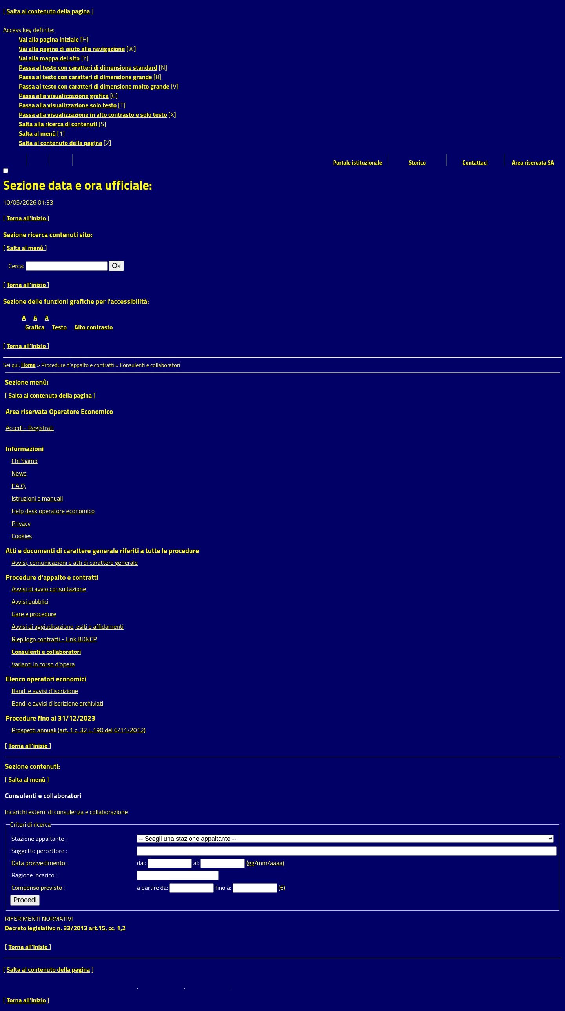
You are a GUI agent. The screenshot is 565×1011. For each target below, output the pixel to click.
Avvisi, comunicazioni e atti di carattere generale (74, 562)
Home (28, 365)
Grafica (34, 327)
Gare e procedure (33, 614)
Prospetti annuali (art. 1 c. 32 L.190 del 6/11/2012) (78, 730)
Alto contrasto (94, 327)
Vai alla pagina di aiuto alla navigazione (72, 48)
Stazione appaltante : (39, 838)
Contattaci (475, 162)
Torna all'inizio (27, 218)
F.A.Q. (18, 485)
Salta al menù (37, 133)
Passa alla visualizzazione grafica (64, 95)
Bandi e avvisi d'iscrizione (44, 690)
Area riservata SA (533, 162)
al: (197, 863)
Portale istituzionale (358, 162)
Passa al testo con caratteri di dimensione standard (88, 67)
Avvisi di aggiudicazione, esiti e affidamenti (67, 626)
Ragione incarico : (34, 875)
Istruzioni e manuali (37, 498)
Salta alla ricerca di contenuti (58, 124)
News (18, 473)
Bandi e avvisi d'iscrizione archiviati (57, 703)
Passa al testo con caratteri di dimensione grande (85, 77)
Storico (417, 162)
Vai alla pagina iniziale (49, 39)
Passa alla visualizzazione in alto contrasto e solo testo (93, 114)
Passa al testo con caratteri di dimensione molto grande (94, 86)
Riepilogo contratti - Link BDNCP (54, 639)
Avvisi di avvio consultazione (48, 589)
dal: (142, 863)
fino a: (224, 887)
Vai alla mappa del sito (49, 58)
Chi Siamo (24, 460)
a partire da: (153, 887)
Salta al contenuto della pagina (48, 11)
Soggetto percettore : (39, 850)
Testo (59, 327)
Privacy (21, 523)
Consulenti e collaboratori (46, 651)
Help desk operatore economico (53, 510)
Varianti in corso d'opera (43, 664)
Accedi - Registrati (29, 427)
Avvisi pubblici (29, 601)
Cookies (21, 536)
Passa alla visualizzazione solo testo (68, 105)
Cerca (16, 265)
